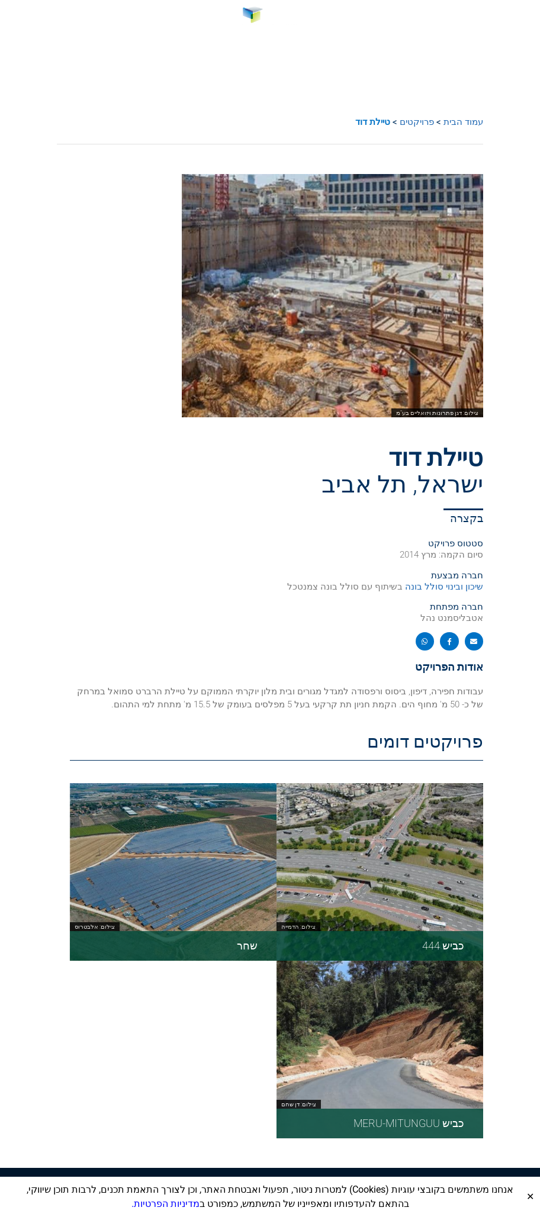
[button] (523, 17)
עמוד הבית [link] (463, 122)
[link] (270, 17)
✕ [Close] (530, 1196)
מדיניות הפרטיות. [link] (165, 1203)
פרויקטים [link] (417, 122)
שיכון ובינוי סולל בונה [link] (444, 586)
